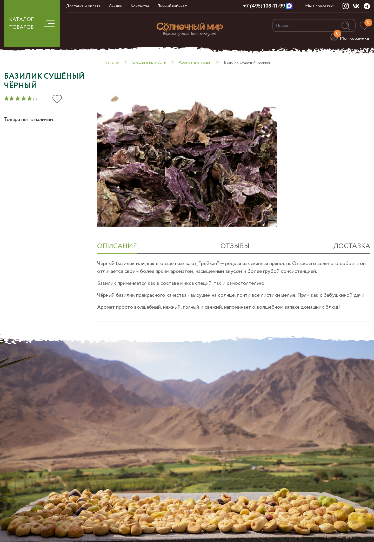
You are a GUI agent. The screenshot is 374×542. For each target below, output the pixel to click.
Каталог (111, 62)
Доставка (351, 246)
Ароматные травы (195, 62)
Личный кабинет (172, 6)
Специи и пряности (149, 62)
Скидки (115, 6)
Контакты (140, 6)
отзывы (235, 246)
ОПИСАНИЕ (117, 246)
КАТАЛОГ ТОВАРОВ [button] (32, 23)
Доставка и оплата (83, 6)
